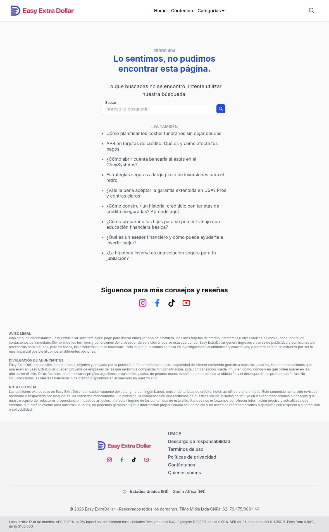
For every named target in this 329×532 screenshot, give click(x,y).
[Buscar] (220, 108)
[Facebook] (157, 303)
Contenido (182, 10)
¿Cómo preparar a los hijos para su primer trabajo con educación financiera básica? (163, 224)
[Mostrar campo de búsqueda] (312, 10)
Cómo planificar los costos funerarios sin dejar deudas (163, 133)
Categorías (211, 10)
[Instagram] (143, 303)
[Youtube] (186, 303)
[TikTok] (172, 303)
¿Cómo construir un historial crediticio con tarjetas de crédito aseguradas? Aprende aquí (162, 208)
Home (160, 10)
